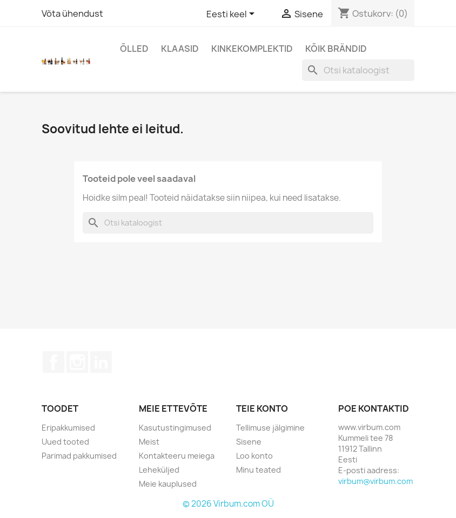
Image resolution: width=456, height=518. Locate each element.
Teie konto (262, 408)
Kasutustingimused (175, 427)
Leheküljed (159, 470)
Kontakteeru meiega (176, 456)
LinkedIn (101, 362)
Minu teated (258, 470)
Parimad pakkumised (79, 456)
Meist (149, 442)
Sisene (248, 442)
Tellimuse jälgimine (270, 427)
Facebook (53, 362)
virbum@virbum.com (375, 481)
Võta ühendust (72, 13)
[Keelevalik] (232, 14)
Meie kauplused (168, 484)
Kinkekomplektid (252, 48)
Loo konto (254, 456)
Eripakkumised (68, 427)
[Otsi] (358, 70)
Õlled (134, 48)
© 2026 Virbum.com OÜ (228, 503)
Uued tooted (65, 442)
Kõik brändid (336, 48)
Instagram (77, 362)
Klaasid (180, 48)
